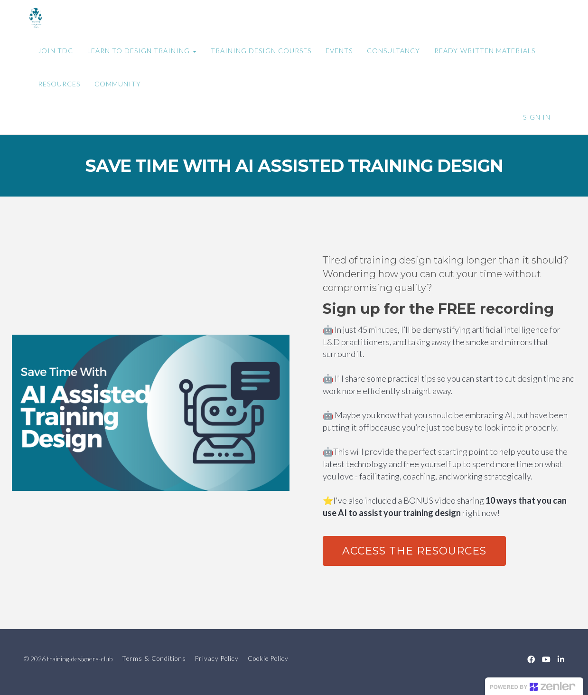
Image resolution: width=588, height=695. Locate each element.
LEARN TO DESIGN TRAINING (141, 51)
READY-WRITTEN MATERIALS (484, 51)
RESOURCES (59, 84)
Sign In (537, 117)
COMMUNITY (117, 84)
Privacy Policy (217, 658)
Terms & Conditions (154, 658)
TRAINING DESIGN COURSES (261, 51)
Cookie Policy (268, 658)
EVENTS (339, 51)
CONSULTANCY (393, 51)
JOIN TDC (55, 51)
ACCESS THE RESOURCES (414, 551)
